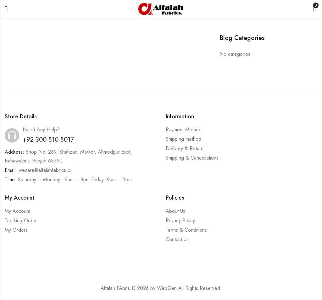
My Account (17, 211)
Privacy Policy (180, 220)
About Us (175, 211)
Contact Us (177, 239)
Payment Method (184, 129)
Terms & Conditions (186, 230)
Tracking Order (21, 220)
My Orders (16, 230)
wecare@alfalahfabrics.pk (46, 170)
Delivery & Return (184, 148)
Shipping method (183, 139)
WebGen (167, 288)
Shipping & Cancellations (192, 157)
